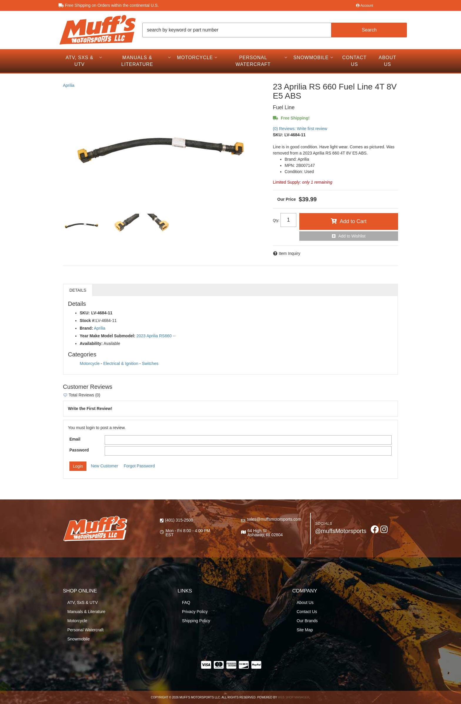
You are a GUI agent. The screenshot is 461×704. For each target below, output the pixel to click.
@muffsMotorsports (340, 531)
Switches (150, 363)
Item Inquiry (289, 253)
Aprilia (68, 85)
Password (79, 450)
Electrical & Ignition (120, 363)
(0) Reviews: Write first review (300, 128)
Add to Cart (353, 221)
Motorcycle (90, 363)
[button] (274, 30)
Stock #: (88, 320)
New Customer (104, 466)
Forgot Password (139, 466)
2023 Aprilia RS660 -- (156, 335)
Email (74, 439)
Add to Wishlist (352, 236)
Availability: (91, 343)
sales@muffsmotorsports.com (274, 519)
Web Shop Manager (293, 697)
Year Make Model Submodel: (107, 335)
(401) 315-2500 (179, 520)
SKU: (278, 134)
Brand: (86, 328)
